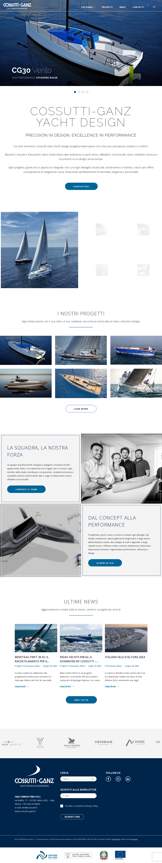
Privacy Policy (91, 806)
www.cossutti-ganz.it (25, 811)
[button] (75, 92)
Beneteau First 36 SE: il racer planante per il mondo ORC (32, 661)
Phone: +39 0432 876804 (27, 803)
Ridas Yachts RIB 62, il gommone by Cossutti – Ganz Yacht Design (78, 661)
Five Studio (134, 839)
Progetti (18, 666)
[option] (18, 743)
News (37, 666)
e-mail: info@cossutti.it (26, 807)
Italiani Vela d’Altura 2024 (125, 657)
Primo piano (28, 666)
